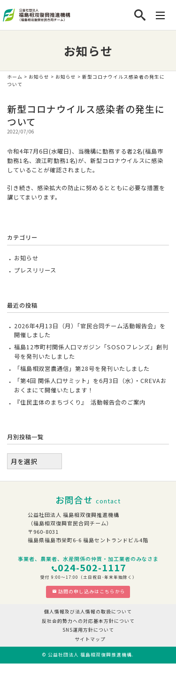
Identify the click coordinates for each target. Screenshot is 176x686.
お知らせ (39, 77)
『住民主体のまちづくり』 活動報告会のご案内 (79, 402)
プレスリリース (35, 270)
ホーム (15, 77)
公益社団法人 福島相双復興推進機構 (90, 654)
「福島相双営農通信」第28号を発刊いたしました (82, 368)
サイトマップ (90, 639)
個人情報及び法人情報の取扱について (88, 611)
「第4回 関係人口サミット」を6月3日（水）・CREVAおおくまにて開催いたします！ (90, 385)
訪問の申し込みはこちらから (88, 591)
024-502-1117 (92, 567)
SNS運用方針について (88, 630)
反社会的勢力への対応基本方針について (88, 621)
